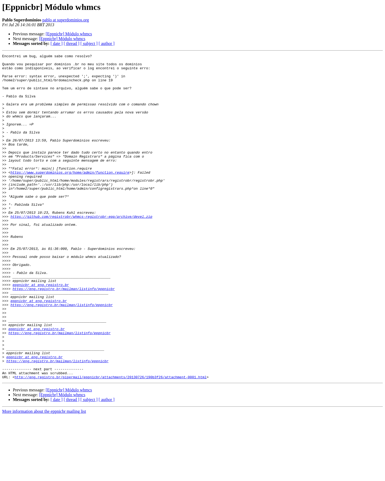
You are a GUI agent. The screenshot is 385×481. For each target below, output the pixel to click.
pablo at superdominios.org (65, 20)
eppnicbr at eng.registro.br (41, 331)
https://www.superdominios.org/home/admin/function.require (69, 196)
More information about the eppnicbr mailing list (44, 476)
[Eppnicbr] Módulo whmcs (69, 34)
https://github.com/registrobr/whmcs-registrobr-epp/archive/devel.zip (81, 249)
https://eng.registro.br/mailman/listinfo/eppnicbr (64, 336)
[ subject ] (89, 43)
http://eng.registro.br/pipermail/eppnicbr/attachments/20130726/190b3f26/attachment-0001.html (111, 442)
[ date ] (57, 43)
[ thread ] (71, 43)
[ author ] (107, 43)
